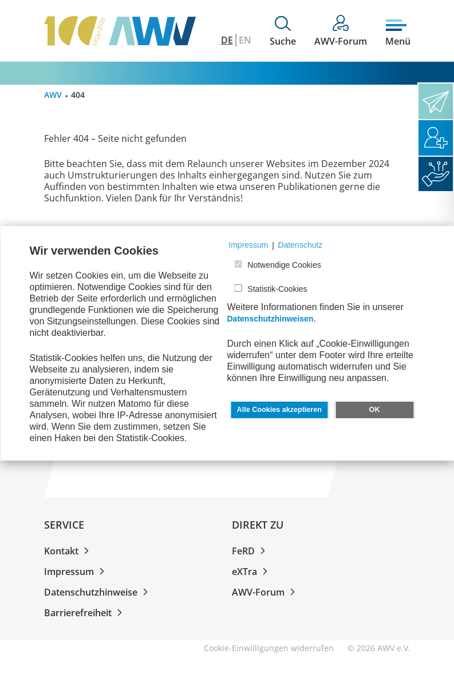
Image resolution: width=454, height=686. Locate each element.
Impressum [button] (248, 244)
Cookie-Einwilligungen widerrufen (269, 648)
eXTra (252, 571)
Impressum (76, 571)
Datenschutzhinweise (98, 592)
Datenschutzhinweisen (270, 318)
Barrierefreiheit (85, 612)
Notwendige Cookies (284, 264)
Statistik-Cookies (277, 289)
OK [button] (374, 410)
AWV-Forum (265, 592)
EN (245, 40)
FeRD (251, 551)
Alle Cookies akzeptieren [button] (279, 410)
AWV (53, 94)
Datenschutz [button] (300, 244)
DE (227, 40)
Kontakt (68, 551)
